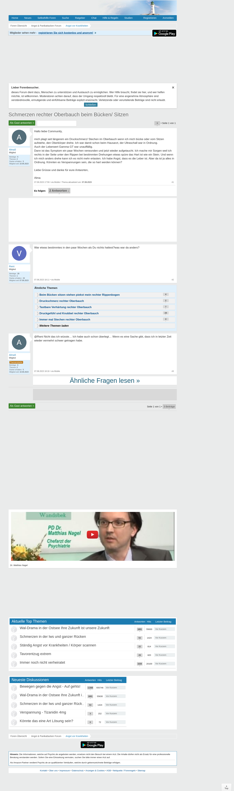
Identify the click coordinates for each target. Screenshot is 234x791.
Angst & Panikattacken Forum (46, 736)
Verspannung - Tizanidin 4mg (43, 712)
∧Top (226, 787)
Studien (128, 17)
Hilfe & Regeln (110, 17)
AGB (108, 770)
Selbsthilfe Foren (47, 17)
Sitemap (141, 770)
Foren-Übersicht (19, 736)
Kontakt (43, 770)
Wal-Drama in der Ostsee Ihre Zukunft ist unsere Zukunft (65, 628)
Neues (27, 17)
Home (15, 17)
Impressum (64, 770)
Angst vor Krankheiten (77, 736)
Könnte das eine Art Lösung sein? (46, 721)
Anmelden (168, 17)
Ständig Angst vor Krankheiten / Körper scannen (58, 645)
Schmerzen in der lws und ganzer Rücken (53, 637)
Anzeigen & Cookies (94, 770)
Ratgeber (80, 17)
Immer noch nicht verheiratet (42, 662)
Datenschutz (78, 770)
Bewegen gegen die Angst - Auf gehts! (50, 686)
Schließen (90, 104)
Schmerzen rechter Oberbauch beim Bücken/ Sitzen (69, 114)
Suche (65, 17)
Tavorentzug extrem (35, 654)
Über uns (53, 770)
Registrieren (149, 17)
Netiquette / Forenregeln (124, 770)
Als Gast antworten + (22, 122)
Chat (94, 17)
